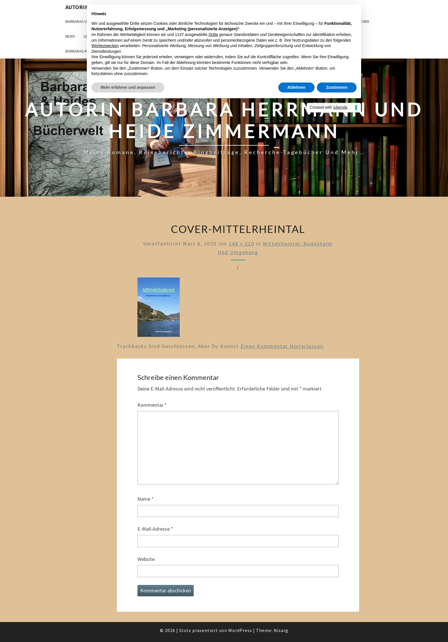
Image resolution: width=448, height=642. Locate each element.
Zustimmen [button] (336, 87)
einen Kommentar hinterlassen (282, 346)
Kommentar (152, 405)
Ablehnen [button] (296, 87)
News (70, 36)
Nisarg (281, 630)
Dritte (213, 34)
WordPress (240, 630)
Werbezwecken (105, 45)
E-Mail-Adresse (155, 529)
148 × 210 (241, 243)
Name (145, 499)
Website (146, 559)
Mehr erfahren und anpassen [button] (128, 87)
